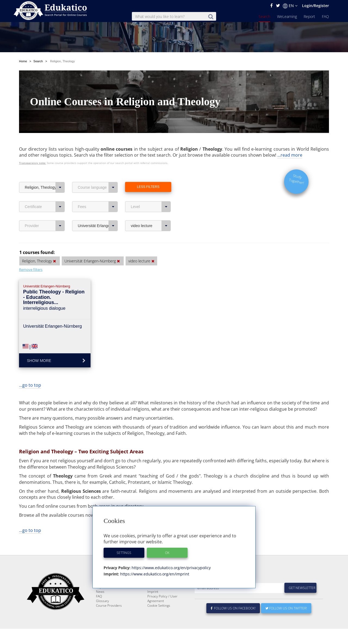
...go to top (30, 385)
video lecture (151, 225)
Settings (124, 552)
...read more (289, 155)
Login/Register (315, 5)
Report (309, 16)
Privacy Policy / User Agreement (162, 611)
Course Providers (109, 618)
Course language (98, 187)
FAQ (325, 16)
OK (167, 552)
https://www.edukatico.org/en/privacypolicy (170, 567)
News (100, 604)
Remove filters (30, 269)
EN (290, 5)
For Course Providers (163, 600)
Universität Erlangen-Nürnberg (98, 225)
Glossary (102, 614)
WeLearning (287, 16)
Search (264, 16)
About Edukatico (159, 590)
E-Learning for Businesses (166, 595)
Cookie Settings (158, 618)
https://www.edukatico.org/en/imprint (154, 574)
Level (151, 206)
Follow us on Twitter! (286, 621)
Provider (45, 225)
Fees (98, 206)
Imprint (152, 604)
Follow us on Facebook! (233, 621)
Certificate (45, 206)
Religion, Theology (45, 187)
